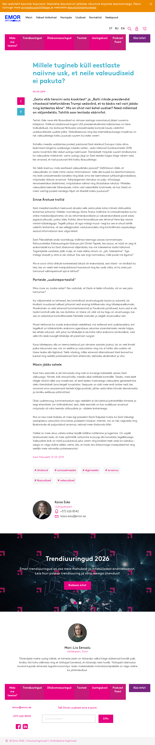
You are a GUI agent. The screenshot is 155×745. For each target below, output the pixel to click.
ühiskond (42, 470)
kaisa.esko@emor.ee (73, 516)
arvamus (113, 470)
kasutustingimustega (82, 7)
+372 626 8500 (22, 716)
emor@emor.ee (21, 707)
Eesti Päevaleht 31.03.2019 (48, 457)
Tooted (81, 38)
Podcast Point (118, 40)
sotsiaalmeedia (66, 470)
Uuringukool (99, 38)
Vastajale (66, 17)
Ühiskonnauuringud (59, 38)
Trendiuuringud (32, 38)
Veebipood (111, 17)
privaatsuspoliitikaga (35, 7)
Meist (28, 17)
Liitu (105, 718)
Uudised (80, 17)
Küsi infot (139, 38)
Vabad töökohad (46, 17)
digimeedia (91, 470)
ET (110, 28)
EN (123, 28)
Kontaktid (95, 17)
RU (116, 28)
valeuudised (67, 480)
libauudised (44, 480)
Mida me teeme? (12, 42)
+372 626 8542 (69, 511)
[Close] (151, 4)
